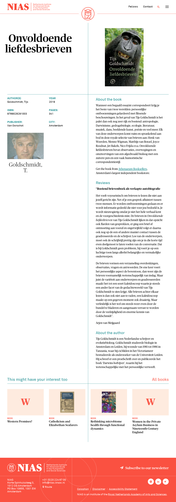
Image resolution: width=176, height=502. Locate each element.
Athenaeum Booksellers (132, 169)
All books (160, 380)
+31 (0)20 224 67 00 (54, 480)
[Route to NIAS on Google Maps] (57, 487)
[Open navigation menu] (167, 7)
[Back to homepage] (29, 7)
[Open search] (158, 7)
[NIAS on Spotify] (151, 482)
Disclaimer (98, 489)
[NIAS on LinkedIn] (158, 482)
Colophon (83, 489)
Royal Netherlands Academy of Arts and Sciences (137, 494)
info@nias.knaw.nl (53, 482)
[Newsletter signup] (166, 482)
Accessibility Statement (123, 489)
